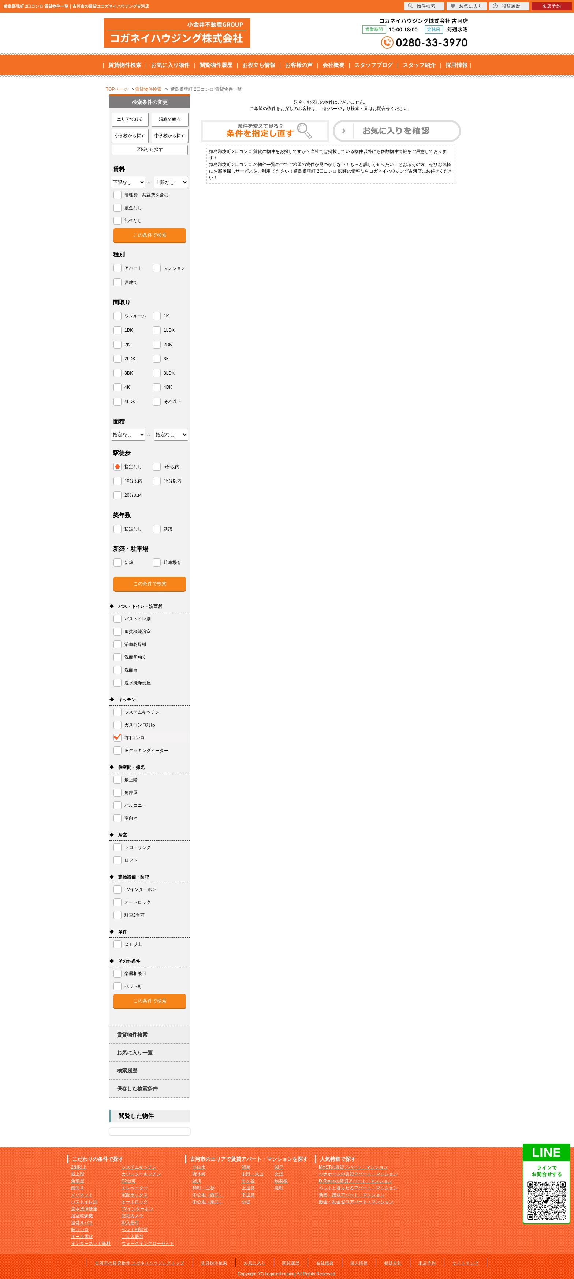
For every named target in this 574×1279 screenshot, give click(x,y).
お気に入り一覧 (135, 1053)
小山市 (199, 1167)
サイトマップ (465, 1263)
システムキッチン (139, 1167)
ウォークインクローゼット (148, 1243)
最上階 (77, 1174)
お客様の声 (299, 65)
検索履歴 (127, 1070)
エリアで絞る (130, 119)
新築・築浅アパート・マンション (352, 1194)
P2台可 (129, 1181)
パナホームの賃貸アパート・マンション (358, 1174)
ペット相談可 (135, 1229)
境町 (279, 1187)
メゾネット (82, 1194)
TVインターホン (137, 1208)
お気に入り (255, 1263)
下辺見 (248, 1194)
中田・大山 (253, 1174)
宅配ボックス (135, 1194)
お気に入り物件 (170, 65)
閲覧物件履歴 (216, 65)
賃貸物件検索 (124, 65)
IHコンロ (80, 1229)
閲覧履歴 (291, 1263)
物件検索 (422, 6)
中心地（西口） (208, 1194)
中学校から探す (169, 135)
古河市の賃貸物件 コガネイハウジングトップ (139, 1263)
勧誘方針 (393, 1263)
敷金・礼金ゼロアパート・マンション (356, 1201)
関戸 (279, 1167)
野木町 (199, 1174)
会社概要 (333, 65)
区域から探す (150, 149)
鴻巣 (246, 1167)
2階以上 (79, 1167)
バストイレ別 (84, 1201)
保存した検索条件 (137, 1088)
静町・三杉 (204, 1187)
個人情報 (359, 1263)
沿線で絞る (170, 119)
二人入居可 (133, 1236)
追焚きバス (82, 1222)
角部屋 (77, 1181)
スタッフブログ (373, 65)
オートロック (135, 1201)
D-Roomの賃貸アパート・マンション (355, 1181)
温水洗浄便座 (84, 1208)
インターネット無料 (91, 1243)
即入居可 (130, 1222)
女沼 (279, 1174)
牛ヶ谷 (248, 1181)
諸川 (197, 1181)
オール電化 (82, 1236)
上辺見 (248, 1187)
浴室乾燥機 (82, 1215)
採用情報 (456, 65)
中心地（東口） (208, 1201)
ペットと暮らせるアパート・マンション (358, 1187)
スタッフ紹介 (419, 65)
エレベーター (135, 1187)
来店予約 (427, 1263)
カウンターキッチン (141, 1174)
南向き (77, 1187)
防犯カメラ (133, 1215)
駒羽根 (281, 1181)
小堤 (246, 1201)
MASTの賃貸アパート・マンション (353, 1167)
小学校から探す (130, 135)
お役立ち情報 (258, 65)
